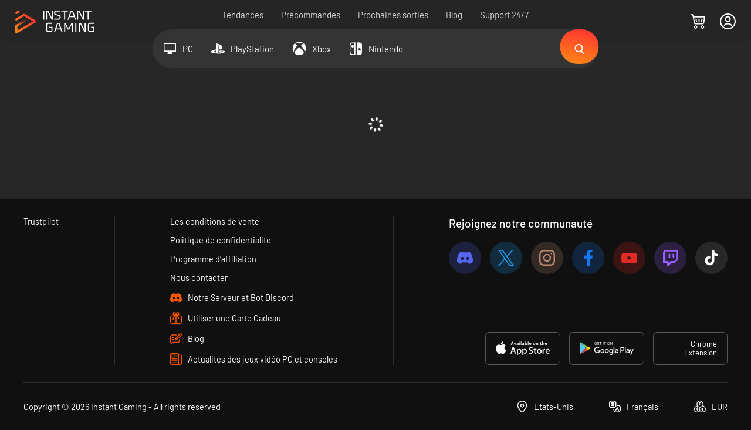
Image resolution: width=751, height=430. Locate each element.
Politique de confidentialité (221, 238)
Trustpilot (41, 219)
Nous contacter (199, 277)
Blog (454, 14)
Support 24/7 (505, 14)
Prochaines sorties (393, 14)
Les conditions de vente (215, 219)
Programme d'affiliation (214, 258)
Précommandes (311, 14)
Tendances (243, 14)
